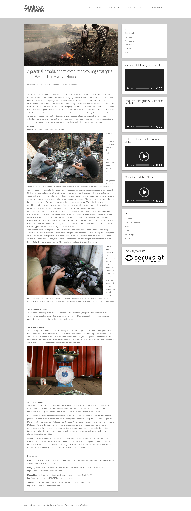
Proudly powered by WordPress (76, 505)
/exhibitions (113, 7)
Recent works (130, 33)
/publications (129, 7)
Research (64, 84)
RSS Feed (128, 219)
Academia (128, 239)
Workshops (73, 84)
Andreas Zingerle (34, 8)
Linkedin (128, 231)
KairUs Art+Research (132, 223)
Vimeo (127, 227)
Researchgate (130, 235)
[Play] (128, 88)
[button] (144, 156)
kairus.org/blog (159, 7)
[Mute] (156, 88)
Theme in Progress (56, 505)
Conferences (129, 45)
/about (99, 7)
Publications (129, 41)
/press (143, 7)
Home (89, 7)
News (127, 29)
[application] (144, 80)
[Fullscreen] (160, 88)
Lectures (128, 49)
